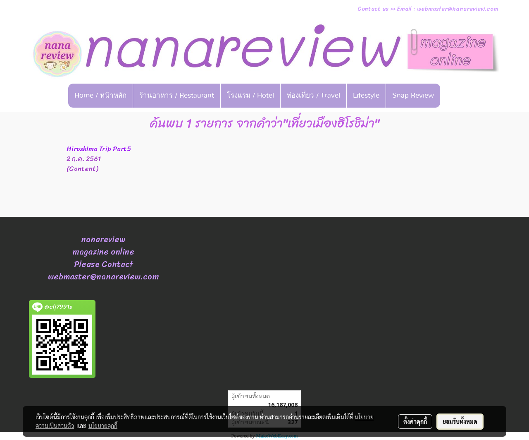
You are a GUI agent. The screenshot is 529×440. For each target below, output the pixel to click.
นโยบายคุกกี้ (102, 425)
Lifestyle (366, 95)
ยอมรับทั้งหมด (460, 421)
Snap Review (413, 95)
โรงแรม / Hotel (250, 95)
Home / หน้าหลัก (100, 95)
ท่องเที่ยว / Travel (313, 95)
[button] (453, 95)
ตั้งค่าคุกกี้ (415, 421)
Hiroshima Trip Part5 (99, 149)
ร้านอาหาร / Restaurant (176, 95)
